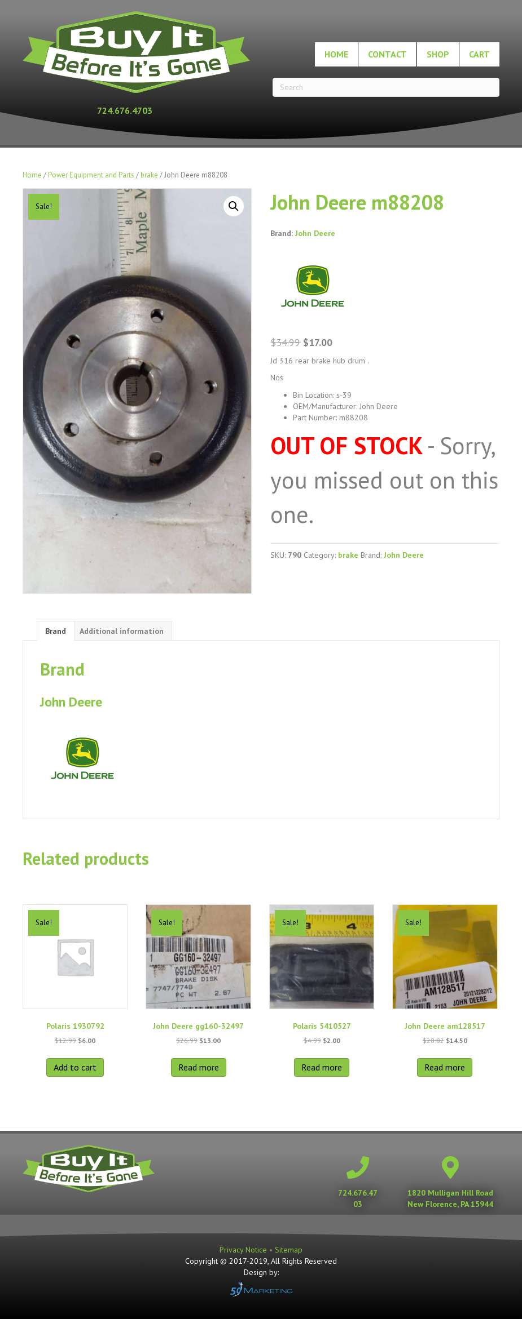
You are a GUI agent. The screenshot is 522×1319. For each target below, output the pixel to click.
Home (336, 54)
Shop (438, 54)
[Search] (386, 87)
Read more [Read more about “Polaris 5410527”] (321, 1067)
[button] (233, 206)
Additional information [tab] (122, 631)
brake (149, 175)
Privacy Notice (244, 1250)
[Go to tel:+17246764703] (136, 110)
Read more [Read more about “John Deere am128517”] (444, 1067)
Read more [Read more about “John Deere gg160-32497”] (198, 1067)
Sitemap (288, 1250)
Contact (387, 54)
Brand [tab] (55, 631)
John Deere (315, 233)
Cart (479, 54)
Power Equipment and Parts (91, 175)
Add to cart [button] (75, 1067)
